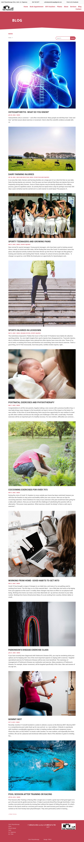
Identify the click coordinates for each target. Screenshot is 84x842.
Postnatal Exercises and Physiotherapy (31, 402)
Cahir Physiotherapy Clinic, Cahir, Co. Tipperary (14, 2)
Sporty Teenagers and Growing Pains (29, 241)
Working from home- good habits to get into (33, 580)
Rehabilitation (25, 333)
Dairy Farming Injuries (21, 174)
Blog (79, 7)
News (9, 37)
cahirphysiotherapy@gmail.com (53, 2)
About (66, 7)
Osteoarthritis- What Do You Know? (28, 112)
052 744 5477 (35, 2)
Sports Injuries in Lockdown (24, 330)
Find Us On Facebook (72, 2)
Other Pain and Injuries (41, 177)
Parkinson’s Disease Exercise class (28, 650)
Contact (78, 9)
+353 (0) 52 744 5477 (51, 826)
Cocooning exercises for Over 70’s (28, 489)
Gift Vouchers (50, 7)
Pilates (59, 7)
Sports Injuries (25, 244)
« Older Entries (12, 814)
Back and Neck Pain (23, 177)
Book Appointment (36, 7)
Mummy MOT (15, 719)
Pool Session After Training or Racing (30, 794)
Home (26, 7)
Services (73, 7)
